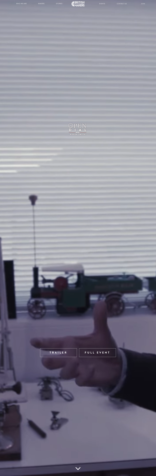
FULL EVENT (97, 353)
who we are (21, 4)
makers (41, 4)
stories (59, 4)
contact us (122, 4)
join (143, 4)
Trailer (58, 353)
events (102, 4)
